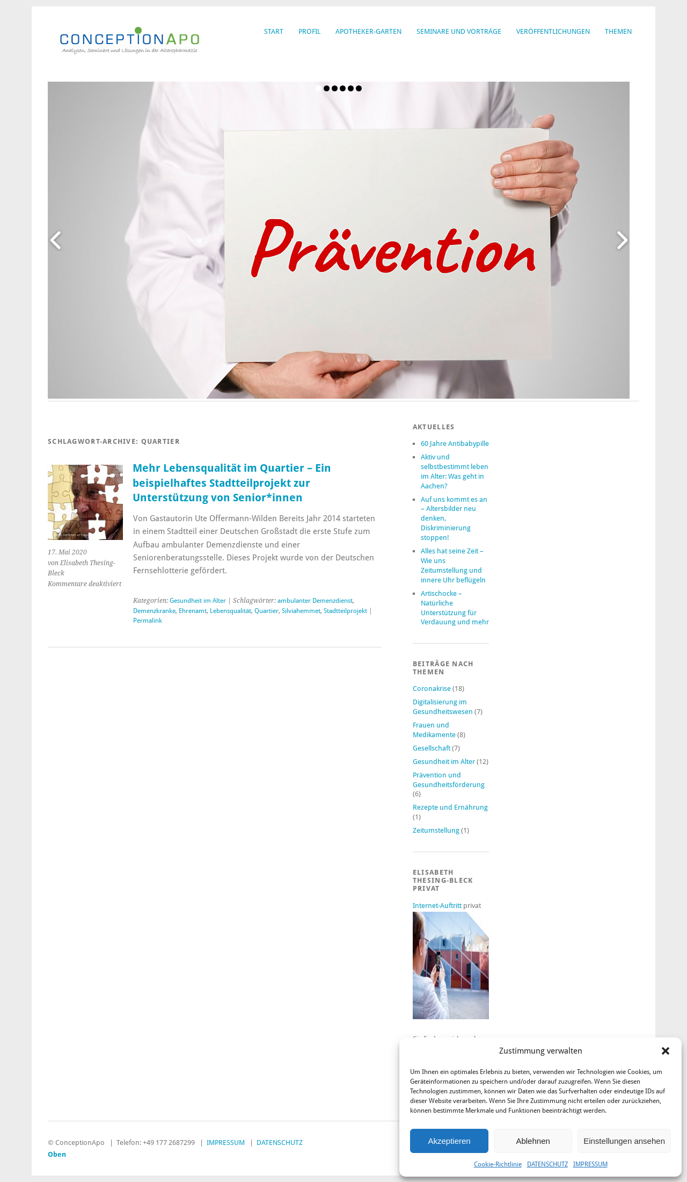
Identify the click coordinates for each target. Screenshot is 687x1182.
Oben (57, 1154)
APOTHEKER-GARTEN (368, 31)
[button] (665, 1051)
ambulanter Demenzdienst (315, 600)
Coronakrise (432, 688)
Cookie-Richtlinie (498, 1164)
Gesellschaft (431, 748)
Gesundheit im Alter (198, 600)
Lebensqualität (230, 611)
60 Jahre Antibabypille (455, 443)
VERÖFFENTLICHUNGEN (553, 31)
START (273, 31)
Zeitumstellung (436, 830)
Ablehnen (533, 1140)
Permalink (147, 620)
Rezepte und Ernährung (450, 807)
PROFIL (309, 31)
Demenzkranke (154, 611)
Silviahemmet (301, 611)
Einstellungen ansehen (624, 1140)
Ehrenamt (193, 611)
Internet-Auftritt (438, 906)
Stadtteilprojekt (345, 611)
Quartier (266, 611)
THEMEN (618, 31)
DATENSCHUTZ (547, 1164)
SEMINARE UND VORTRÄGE (458, 31)
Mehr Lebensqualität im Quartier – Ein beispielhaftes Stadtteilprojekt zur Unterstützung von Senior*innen (232, 483)
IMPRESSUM (590, 1164)
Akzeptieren (449, 1140)
